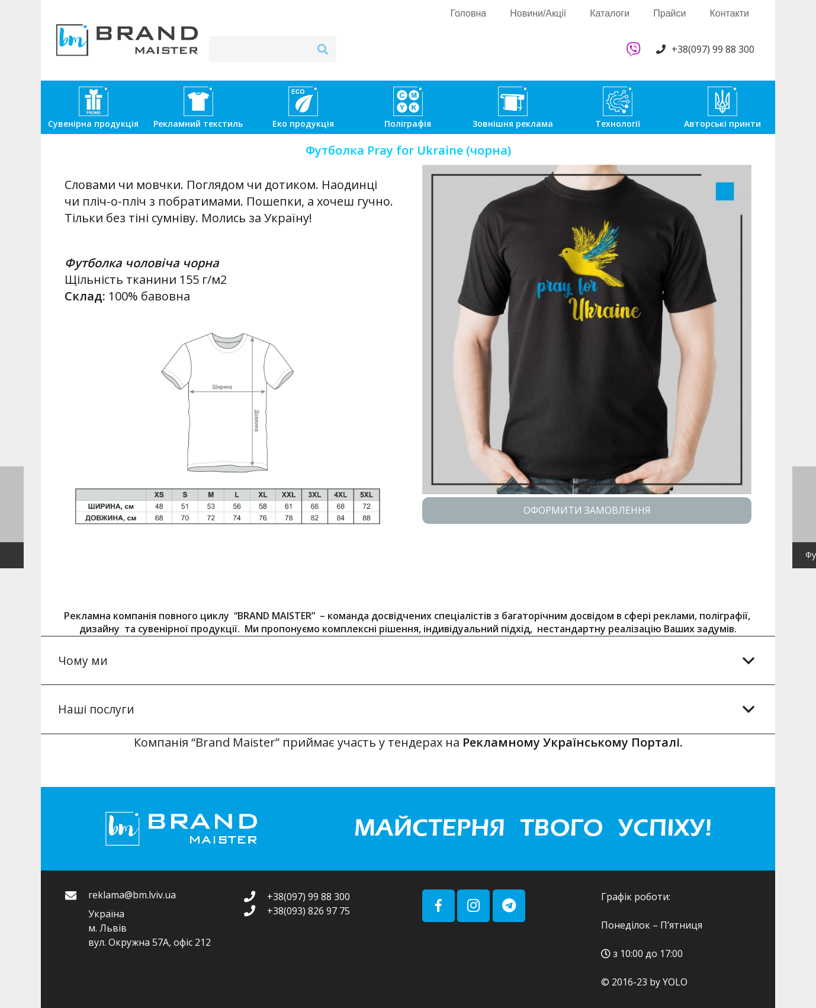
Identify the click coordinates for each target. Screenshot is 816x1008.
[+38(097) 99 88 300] (255, 896)
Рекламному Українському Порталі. (572, 742)
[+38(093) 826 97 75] (255, 910)
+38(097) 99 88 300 (713, 49)
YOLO (675, 981)
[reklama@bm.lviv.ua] (76, 919)
